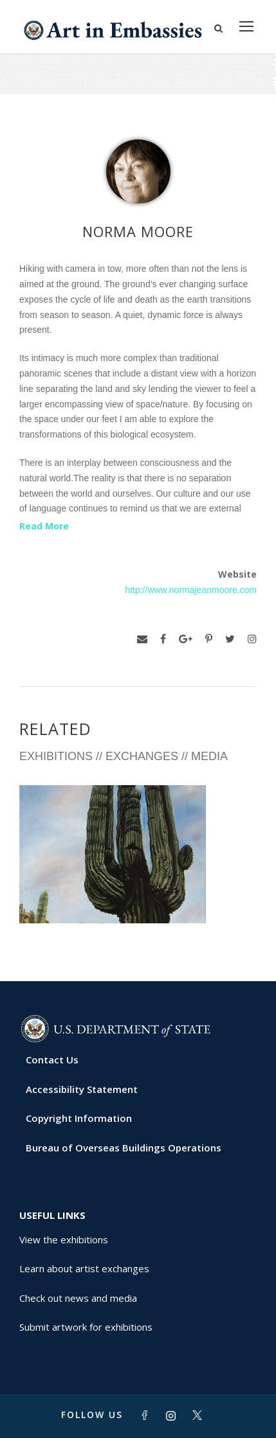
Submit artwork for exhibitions (85, 1326)
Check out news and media (78, 1298)
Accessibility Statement (82, 1089)
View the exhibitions (63, 1239)
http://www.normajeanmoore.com (191, 590)
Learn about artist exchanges (84, 1268)
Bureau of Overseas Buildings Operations (123, 1147)
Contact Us (52, 1059)
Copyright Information (79, 1118)
